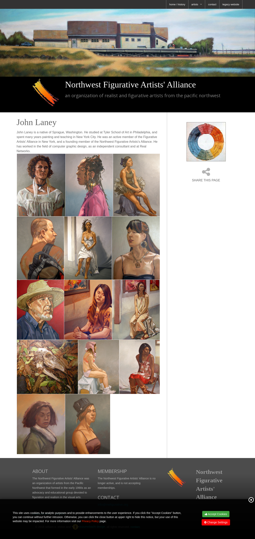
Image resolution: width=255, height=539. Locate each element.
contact (212, 4)
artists (194, 4)
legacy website (230, 4)
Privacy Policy (90, 521)
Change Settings (216, 522)
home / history (177, 4)
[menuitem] (177, 4)
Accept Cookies (216, 514)
